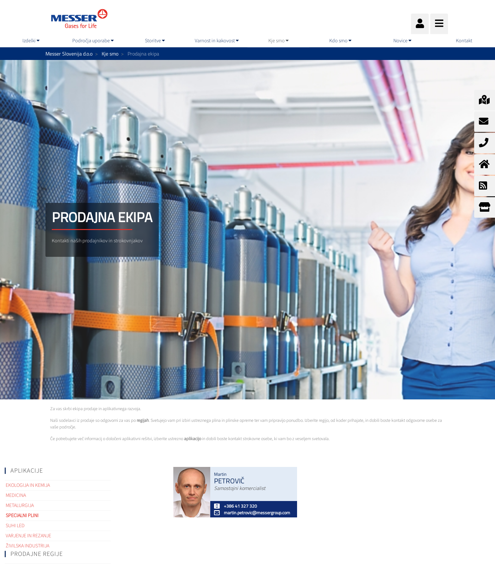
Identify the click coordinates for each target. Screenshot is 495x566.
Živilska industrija (27, 545)
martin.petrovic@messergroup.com (252, 512)
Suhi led (15, 525)
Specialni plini (22, 515)
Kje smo (110, 53)
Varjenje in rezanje (28, 535)
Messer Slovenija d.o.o (68, 53)
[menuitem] (31, 40)
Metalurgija (20, 505)
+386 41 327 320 (235, 506)
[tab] (58, 471)
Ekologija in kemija (28, 485)
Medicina (16, 495)
